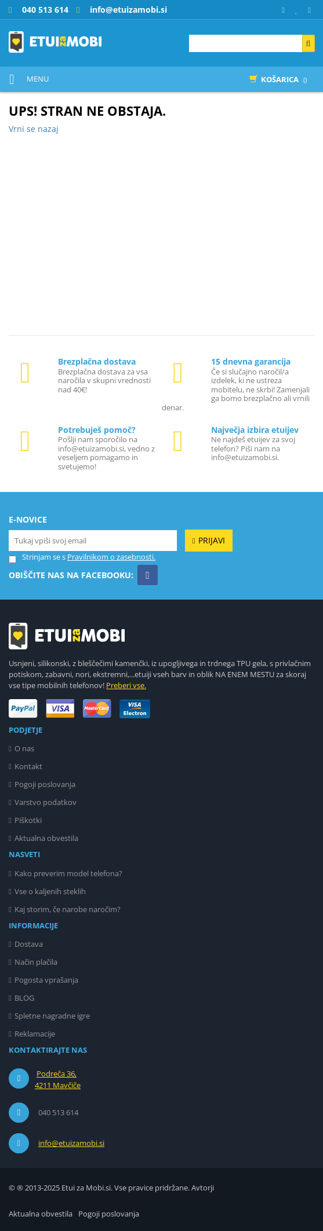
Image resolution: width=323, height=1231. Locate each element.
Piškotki (28, 820)
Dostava (28, 944)
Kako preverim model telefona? (68, 873)
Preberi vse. (126, 685)
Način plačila (35, 962)
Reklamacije (34, 1033)
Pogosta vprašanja (46, 980)
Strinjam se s (37, 557)
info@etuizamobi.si (71, 1143)
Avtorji (202, 1187)
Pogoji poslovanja (44, 784)
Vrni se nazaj (34, 128)
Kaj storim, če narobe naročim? (67, 909)
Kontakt (28, 766)
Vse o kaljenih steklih (50, 891)
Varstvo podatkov (45, 802)
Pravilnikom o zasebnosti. (111, 557)
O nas (24, 748)
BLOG (24, 998)
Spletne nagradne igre (52, 1015)
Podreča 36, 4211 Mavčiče (58, 1079)
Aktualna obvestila (46, 838)
